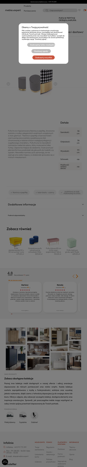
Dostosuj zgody (41, 51)
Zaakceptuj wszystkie (43, 57)
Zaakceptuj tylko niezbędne (42, 45)
